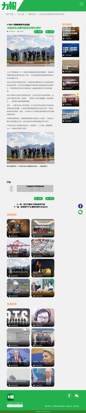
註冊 (31, 189)
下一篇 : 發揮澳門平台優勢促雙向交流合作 (31, 207)
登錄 (38, 189)
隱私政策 (69, 406)
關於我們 (48, 406)
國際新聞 (32, 14)
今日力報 (20, 14)
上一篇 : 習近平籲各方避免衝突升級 (30, 204)
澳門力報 (9, 14)
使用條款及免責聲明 (58, 406)
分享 (51, 32)
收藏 (39, 32)
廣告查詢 (76, 406)
